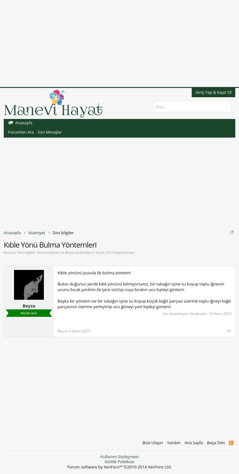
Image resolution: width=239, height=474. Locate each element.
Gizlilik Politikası (119, 461)
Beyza (69, 252)
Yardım (173, 442)
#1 (229, 331)
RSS (231, 443)
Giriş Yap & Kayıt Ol (213, 92)
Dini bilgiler (26, 252)
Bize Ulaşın (153, 442)
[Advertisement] (119, 43)
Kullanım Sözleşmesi (119, 456)
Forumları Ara (21, 132)
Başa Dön (216, 442)
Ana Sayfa (194, 442)
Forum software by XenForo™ (119, 467)
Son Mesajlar (50, 132)
